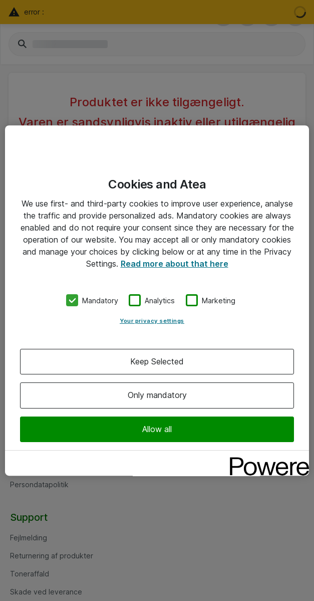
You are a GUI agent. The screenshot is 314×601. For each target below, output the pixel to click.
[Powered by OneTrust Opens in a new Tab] (266, 459)
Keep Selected (157, 361)
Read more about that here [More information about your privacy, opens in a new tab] (174, 264)
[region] (157, 300)
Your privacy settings (152, 320)
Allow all (157, 429)
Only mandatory (157, 395)
